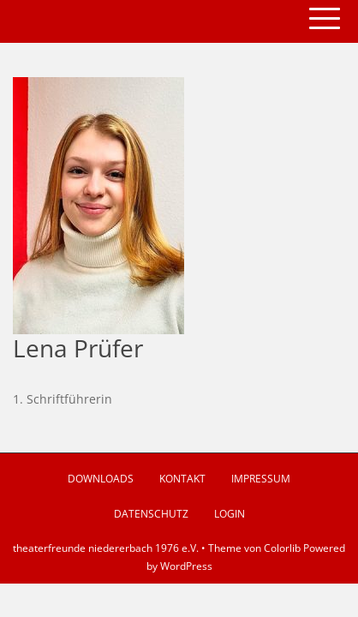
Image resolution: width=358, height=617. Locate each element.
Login (229, 513)
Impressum (260, 478)
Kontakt (182, 478)
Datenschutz (151, 513)
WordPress (186, 566)
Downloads (101, 478)
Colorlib (282, 548)
